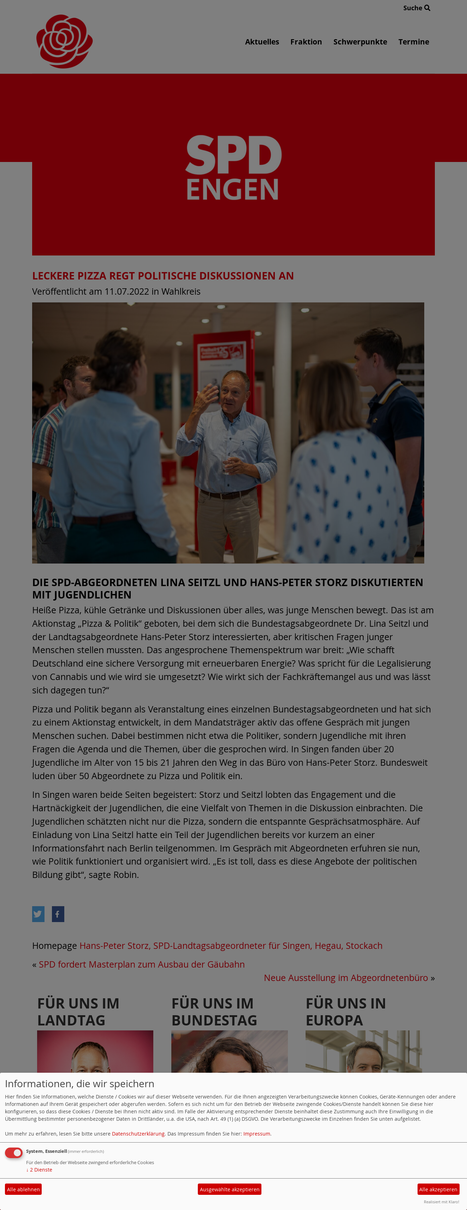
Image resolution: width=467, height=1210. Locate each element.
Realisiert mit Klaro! (441, 1201)
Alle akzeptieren (438, 1189)
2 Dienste (39, 1169)
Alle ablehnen (23, 1189)
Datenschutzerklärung (138, 1133)
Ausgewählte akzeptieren (230, 1189)
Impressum (256, 1133)
